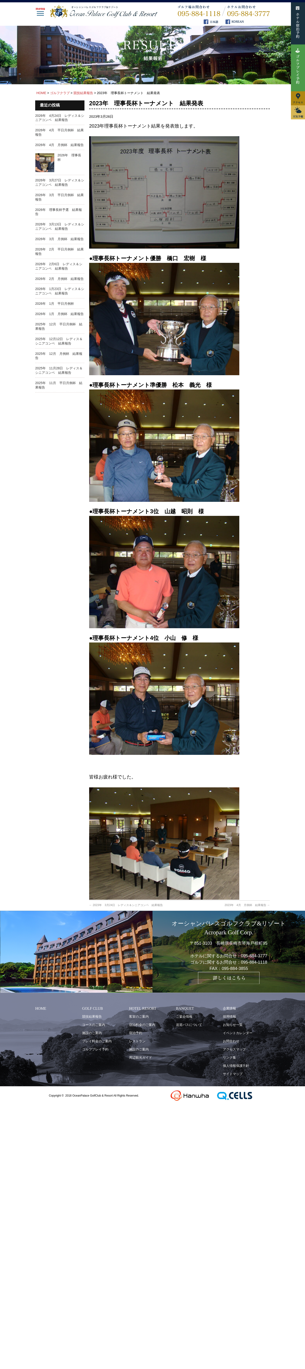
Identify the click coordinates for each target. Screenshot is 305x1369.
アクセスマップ (234, 1049)
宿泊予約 (135, 1033)
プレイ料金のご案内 (97, 1041)
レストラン (137, 1041)
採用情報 (229, 1016)
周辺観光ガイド (140, 1057)
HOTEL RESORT (142, 1008)
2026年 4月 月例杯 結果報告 (59, 145)
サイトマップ (233, 1074)
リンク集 (229, 1057)
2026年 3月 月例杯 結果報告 (59, 239)
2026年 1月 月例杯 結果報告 (59, 314)
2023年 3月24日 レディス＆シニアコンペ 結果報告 (126, 905)
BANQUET (185, 1008)
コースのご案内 (93, 1025)
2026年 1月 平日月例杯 (54, 303)
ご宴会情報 (184, 1016)
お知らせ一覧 (233, 1025)
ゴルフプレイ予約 (95, 1049)
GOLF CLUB (92, 1008)
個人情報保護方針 (236, 1066)
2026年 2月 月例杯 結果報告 (59, 279)
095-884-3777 (254, 956)
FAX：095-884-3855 (229, 968)
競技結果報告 (92, 1016)
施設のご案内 (92, 1033)
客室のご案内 (139, 1016)
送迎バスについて (189, 1025)
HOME (40, 1008)
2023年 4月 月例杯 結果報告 (247, 905)
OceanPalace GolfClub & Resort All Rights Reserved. (105, 1095)
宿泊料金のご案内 (142, 1025)
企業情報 (229, 1008)
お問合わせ (231, 1041)
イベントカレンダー (237, 1033)
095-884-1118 (254, 962)
